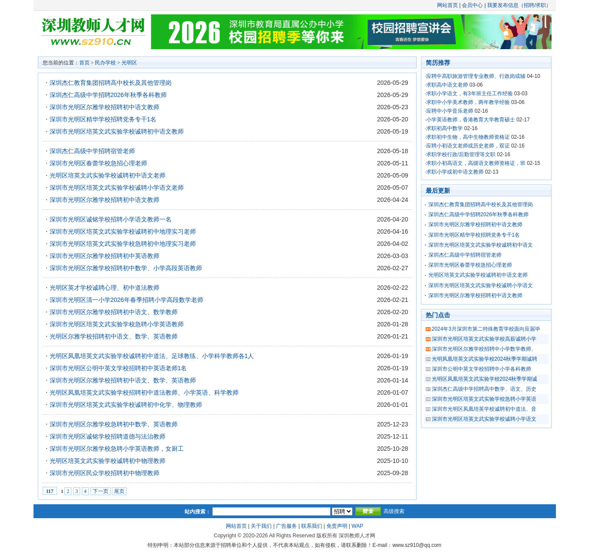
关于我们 (261, 526)
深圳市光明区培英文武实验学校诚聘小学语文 (480, 285)
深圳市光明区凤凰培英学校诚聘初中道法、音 (484, 409)
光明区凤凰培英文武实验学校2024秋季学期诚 (485, 379)
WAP (357, 526)
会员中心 (472, 5)
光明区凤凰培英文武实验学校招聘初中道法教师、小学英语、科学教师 (144, 392)
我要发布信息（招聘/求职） (519, 5)
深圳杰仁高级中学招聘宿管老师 (92, 150)
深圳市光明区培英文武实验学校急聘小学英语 (484, 399)
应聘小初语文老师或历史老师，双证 (468, 146)
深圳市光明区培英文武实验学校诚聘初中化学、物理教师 (126, 404)
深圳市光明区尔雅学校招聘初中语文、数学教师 (114, 311)
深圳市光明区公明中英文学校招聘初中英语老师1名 (118, 368)
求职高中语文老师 (447, 85)
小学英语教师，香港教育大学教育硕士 (470, 120)
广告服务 (286, 526)
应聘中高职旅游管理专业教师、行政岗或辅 (475, 76)
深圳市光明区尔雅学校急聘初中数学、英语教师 (114, 424)
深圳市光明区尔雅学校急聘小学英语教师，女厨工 (117, 448)
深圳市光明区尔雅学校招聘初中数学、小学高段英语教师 (126, 268)
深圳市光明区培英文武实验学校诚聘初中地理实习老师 (123, 231)
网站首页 (447, 5)
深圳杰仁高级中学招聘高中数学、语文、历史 (484, 389)
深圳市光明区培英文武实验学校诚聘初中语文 (480, 245)
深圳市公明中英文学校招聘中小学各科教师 (481, 369)
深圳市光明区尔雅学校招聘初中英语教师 (104, 255)
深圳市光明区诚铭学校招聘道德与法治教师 (107, 436)
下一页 (100, 491)
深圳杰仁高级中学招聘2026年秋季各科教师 (108, 94)
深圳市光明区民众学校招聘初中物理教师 (104, 472)
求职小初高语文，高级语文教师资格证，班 (475, 163)
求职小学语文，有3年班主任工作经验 (469, 93)
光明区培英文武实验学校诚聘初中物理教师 (107, 460)
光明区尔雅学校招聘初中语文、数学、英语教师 (114, 336)
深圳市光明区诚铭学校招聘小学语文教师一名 (111, 219)
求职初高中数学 (444, 128)
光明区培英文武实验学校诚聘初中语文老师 (107, 175)
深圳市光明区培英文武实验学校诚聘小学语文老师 (117, 187)
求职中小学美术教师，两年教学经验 (468, 102)
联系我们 (311, 526)
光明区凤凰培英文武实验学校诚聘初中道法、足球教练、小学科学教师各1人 (152, 355)
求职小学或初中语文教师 (455, 172)
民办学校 (105, 63)
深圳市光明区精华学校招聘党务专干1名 (103, 119)
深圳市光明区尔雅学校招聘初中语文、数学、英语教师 (123, 380)
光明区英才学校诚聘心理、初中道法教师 (104, 287)
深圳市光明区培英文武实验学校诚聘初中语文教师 (117, 131)
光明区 (129, 63)
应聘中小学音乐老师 (449, 111)
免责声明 (336, 526)
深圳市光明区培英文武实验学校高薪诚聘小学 (484, 339)
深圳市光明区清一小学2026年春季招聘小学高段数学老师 (126, 299)
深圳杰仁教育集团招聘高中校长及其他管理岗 (111, 82)
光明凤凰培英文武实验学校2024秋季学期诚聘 (485, 359)
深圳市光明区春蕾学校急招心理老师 (98, 163)
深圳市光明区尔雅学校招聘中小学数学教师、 (484, 349)
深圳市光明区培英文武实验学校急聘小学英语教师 (117, 324)
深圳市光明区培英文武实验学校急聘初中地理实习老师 (123, 243)
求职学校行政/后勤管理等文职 (460, 154)
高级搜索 (394, 511)
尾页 (119, 491)
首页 (84, 63)
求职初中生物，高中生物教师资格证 (468, 137)
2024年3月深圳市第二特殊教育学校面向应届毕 (486, 329)
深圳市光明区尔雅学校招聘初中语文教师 (104, 107)
